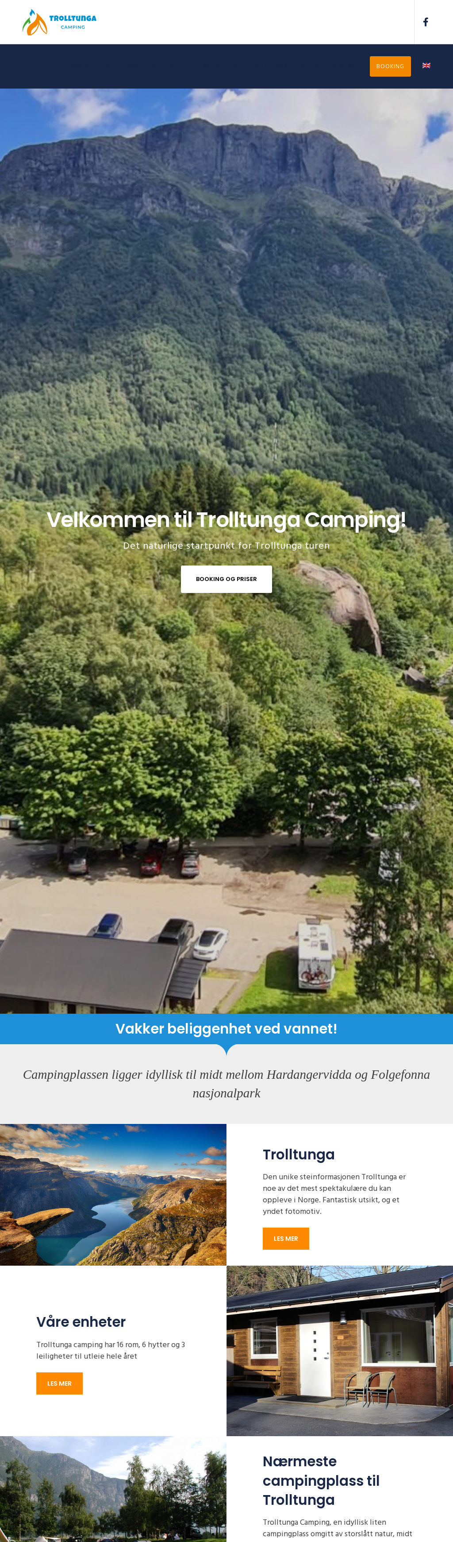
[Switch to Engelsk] (420, 66)
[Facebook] (422, 22)
